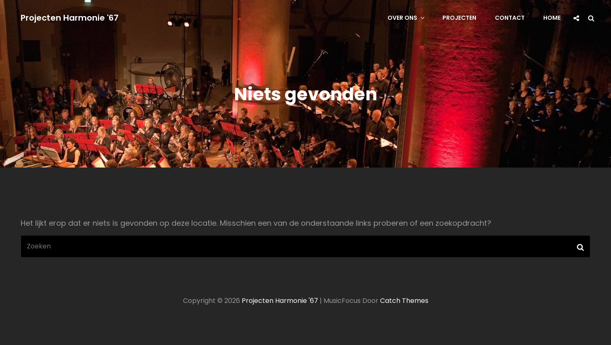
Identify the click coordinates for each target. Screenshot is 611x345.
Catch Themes (404, 300)
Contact (510, 18)
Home (552, 18)
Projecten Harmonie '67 (70, 18)
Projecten (459, 18)
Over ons (407, 18)
